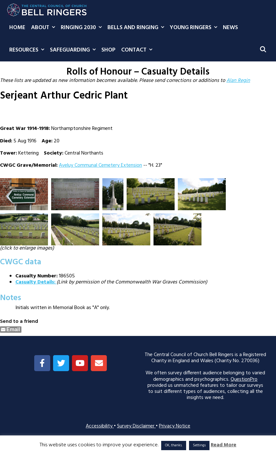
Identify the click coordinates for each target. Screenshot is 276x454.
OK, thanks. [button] (173, 445)
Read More (223, 445)
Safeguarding (74, 50)
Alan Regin (238, 80)
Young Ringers (195, 28)
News (230, 27)
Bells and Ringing (137, 28)
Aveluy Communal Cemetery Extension (100, 165)
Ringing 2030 (83, 28)
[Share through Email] (10, 329)
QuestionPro (244, 379)
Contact (138, 50)
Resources (28, 50)
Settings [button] (199, 445)
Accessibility (100, 426)
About (44, 28)
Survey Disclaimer (136, 426)
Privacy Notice (174, 426)
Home (17, 27)
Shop (108, 50)
